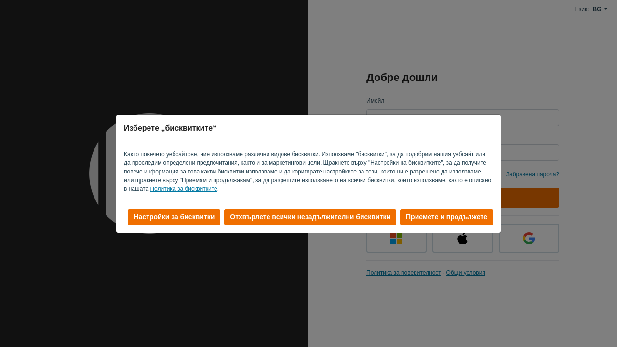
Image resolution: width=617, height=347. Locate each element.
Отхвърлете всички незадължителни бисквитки (310, 217)
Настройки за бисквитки (174, 217)
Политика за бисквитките (183, 189)
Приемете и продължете (446, 217)
